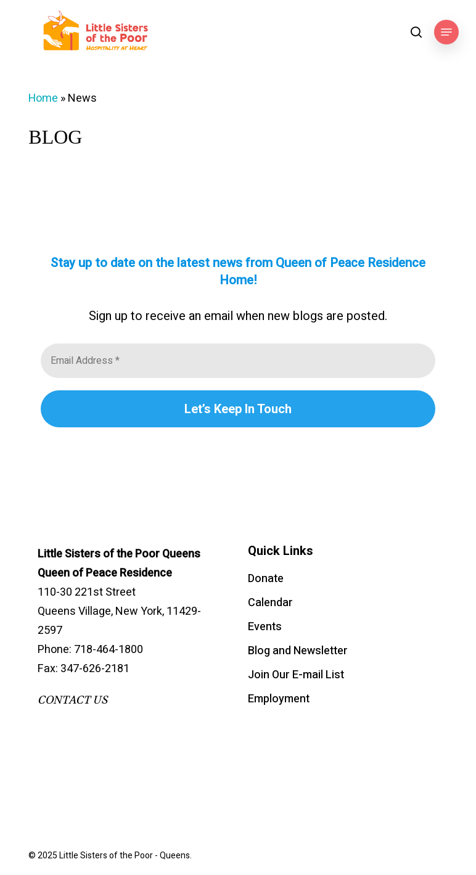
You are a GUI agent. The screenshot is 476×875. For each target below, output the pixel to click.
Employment (279, 699)
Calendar (270, 602)
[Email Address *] (238, 360)
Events (265, 626)
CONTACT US (72, 700)
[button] (446, 32)
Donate (266, 578)
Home (43, 98)
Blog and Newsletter (298, 651)
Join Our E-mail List (296, 675)
